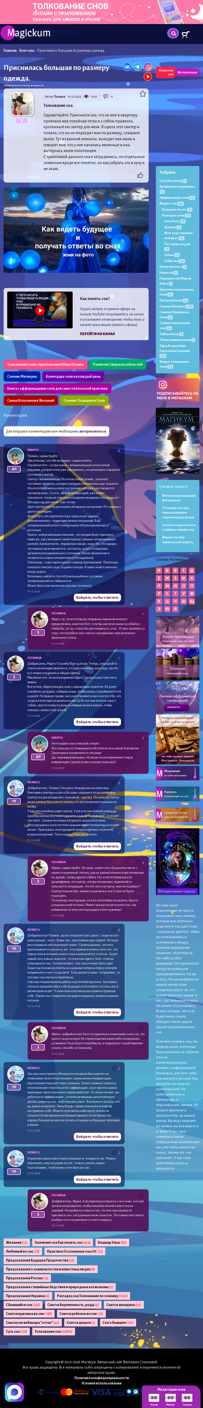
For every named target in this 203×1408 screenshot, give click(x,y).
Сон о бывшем (118, 1323)
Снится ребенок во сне (81, 1314)
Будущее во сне (177, 209)
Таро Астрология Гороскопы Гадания (174, 350)
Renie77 (33, 782)
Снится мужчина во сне (29, 1314)
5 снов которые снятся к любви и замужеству (179, 527)
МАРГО (33, 450)
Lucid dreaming (173, 181)
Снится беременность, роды (73, 1305)
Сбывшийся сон (23, 1305)
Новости (168, 272)
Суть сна (16, 1331)
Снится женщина (123, 1305)
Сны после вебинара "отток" (32, 1323)
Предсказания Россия (27, 1278)
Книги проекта (173, 266)
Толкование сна (54, 1331)
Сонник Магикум (176, 306)
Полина (59, 96)
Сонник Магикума (22, 376)
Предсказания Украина (28, 1296)
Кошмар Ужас (112, 1242)
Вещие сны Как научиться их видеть (177, 540)
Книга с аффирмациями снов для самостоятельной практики (57, 388)
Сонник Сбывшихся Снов (84, 400)
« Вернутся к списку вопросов (24, 85)
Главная (10, 50)
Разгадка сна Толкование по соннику (92, 1296)
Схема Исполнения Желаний (30, 400)
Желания (16, 1242)
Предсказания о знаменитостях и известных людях (50, 1269)
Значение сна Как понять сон (63, 1242)
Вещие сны (171, 203)
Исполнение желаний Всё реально (178, 498)
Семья (172, 255)
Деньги (172, 227)
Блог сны (26, 50)
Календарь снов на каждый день (73, 376)
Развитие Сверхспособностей (118, 364)
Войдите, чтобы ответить (97, 597)
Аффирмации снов (177, 197)
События (174, 261)
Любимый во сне (23, 1251)
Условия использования (101, 1383)
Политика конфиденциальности (101, 1378)
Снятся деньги (81, 1323)
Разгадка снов (176, 215)
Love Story (175, 221)
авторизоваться (92, 431)
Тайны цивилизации (177, 340)
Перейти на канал (97, 334)
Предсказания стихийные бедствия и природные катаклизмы (59, 1287)
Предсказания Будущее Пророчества (40, 1260)
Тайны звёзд (171, 334)
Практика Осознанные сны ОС (75, 1251)
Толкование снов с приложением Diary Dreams (45, 364)
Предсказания (173, 300)
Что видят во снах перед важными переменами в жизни (178, 512)
